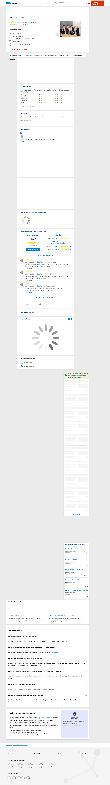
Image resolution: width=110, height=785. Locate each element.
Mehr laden (76, 514)
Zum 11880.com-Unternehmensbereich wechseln (56, 4)
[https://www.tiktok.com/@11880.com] (19, 778)
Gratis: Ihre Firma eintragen (97, 3)
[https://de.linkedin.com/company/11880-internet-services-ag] (23, 778)
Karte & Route (77, 55)
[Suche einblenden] (74, 3)
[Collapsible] (86, 636)
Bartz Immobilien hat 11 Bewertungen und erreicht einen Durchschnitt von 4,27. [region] (31, 689)
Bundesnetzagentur (46, 717)
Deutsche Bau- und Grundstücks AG (76, 580)
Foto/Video (38, 55)
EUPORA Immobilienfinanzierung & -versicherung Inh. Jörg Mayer (76, 590)
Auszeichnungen (51, 55)
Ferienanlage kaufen (15, 615)
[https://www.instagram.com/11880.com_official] (14, 778)
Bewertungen (64, 55)
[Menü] (89, 3)
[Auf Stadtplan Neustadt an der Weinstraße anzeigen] (72, 319)
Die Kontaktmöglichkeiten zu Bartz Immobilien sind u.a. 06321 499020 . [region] (33, 652)
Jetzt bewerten (33, 249)
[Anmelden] (80, 3)
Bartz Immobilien (71, 548)
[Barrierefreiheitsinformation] (86, 3)
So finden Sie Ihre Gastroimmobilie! (62, 615)
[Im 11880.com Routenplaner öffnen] (69, 318)
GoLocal (38, 262)
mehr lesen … (29, 268)
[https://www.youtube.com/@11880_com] (28, 778)
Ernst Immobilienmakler (73, 570)
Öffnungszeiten (15, 55)
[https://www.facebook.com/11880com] (9, 778)
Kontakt (13, 59)
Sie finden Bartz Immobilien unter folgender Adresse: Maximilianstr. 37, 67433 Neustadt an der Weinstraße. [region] (38, 641)
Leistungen (28, 55)
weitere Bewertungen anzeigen (46, 297)
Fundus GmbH (70, 559)
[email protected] (53, 652)
